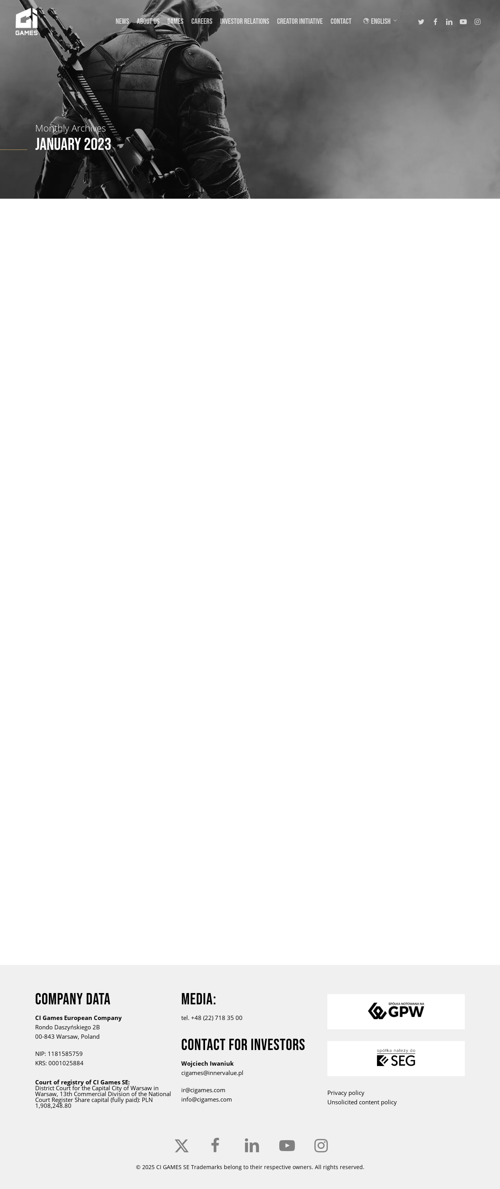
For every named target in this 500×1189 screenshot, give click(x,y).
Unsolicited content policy (362, 1102)
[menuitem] (384, 21)
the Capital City (102, 1088)
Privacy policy (345, 1092)
